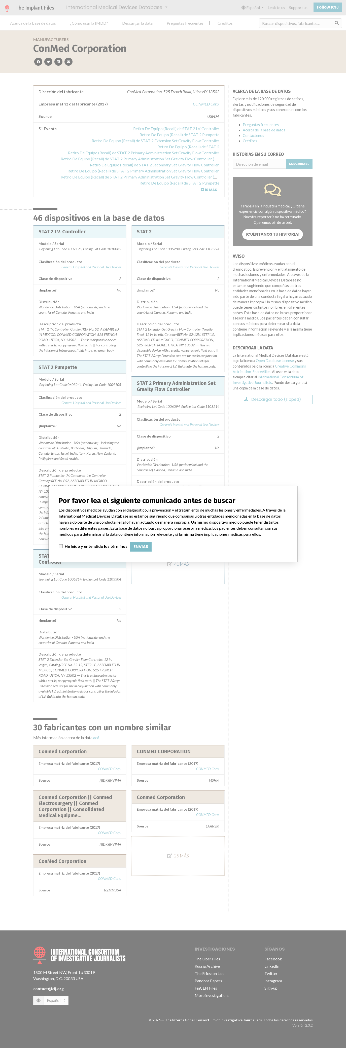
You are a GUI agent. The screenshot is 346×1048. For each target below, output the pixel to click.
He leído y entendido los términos (96, 546)
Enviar (140, 547)
